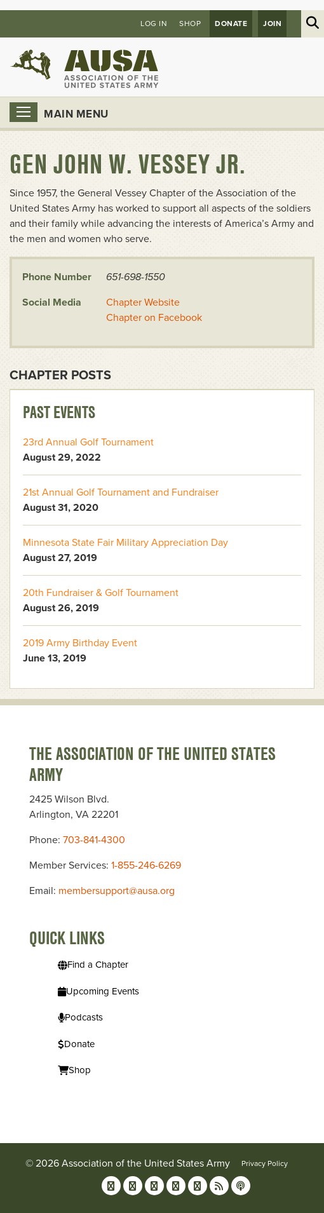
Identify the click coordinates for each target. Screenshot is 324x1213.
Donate (231, 23)
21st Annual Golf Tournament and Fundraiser (121, 492)
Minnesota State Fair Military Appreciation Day (125, 542)
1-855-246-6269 (146, 865)
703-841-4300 (94, 840)
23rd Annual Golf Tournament (88, 442)
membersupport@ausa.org (116, 890)
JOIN (272, 23)
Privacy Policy (264, 1163)
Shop (190, 23)
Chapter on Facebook (154, 317)
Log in (153, 23)
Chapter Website (143, 302)
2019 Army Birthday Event (80, 643)
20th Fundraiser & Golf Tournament (101, 592)
